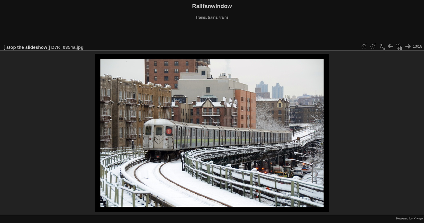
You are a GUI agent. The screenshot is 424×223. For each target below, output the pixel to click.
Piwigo (418, 218)
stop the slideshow (26, 47)
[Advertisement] (212, 32)
